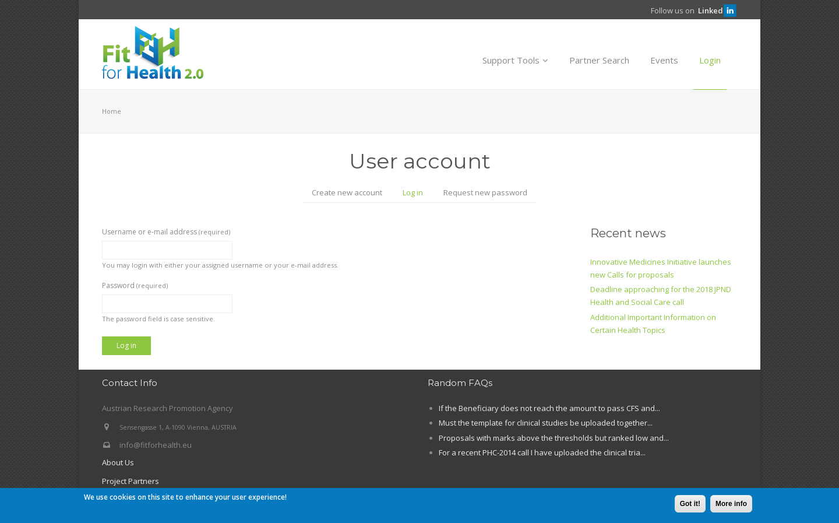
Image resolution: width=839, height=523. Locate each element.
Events (664, 60)
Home (111, 111)
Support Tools (515, 60)
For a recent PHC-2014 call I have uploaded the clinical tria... (542, 452)
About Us (118, 462)
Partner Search (599, 60)
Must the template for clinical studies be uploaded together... (546, 422)
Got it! (690, 505)
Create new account (347, 192)
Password (135, 285)
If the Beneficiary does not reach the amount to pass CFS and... (549, 408)
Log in (417, 193)
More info (731, 505)
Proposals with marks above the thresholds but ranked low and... (554, 438)
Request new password (485, 192)
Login (710, 60)
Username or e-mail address (166, 232)
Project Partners (130, 481)
